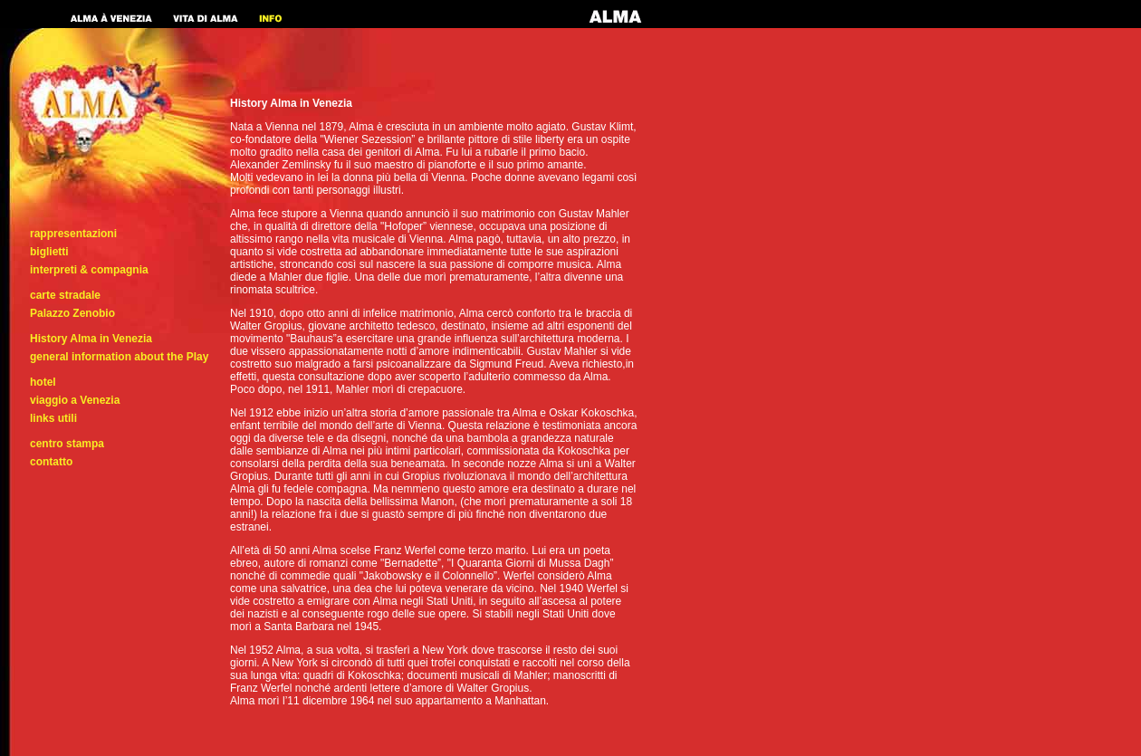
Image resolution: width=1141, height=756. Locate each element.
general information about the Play (119, 356)
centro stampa (67, 443)
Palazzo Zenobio (72, 313)
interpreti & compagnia (89, 269)
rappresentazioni (73, 233)
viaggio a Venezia (75, 400)
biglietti (49, 251)
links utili (53, 418)
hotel (43, 382)
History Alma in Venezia (91, 338)
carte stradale (65, 295)
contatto (51, 461)
